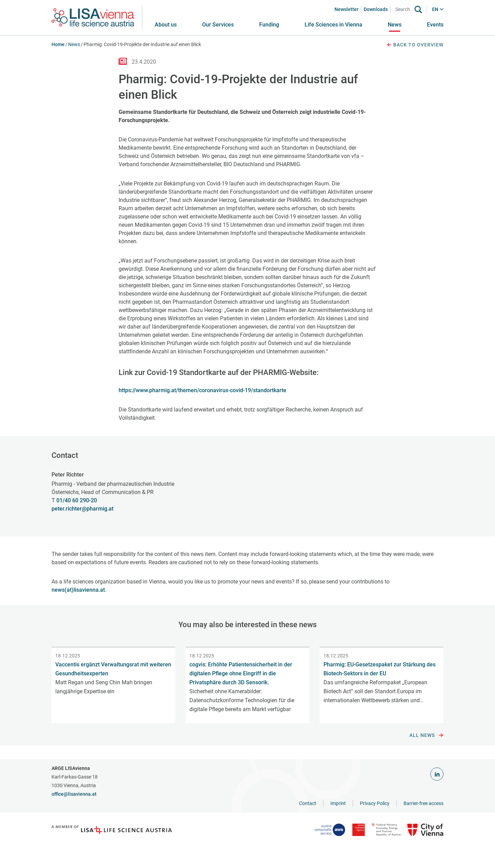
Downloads (376, 9)
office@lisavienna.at (74, 794)
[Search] (403, 9)
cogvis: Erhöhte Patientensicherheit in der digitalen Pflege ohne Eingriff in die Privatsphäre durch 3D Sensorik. (240, 673)
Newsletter (346, 9)
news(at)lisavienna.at (78, 590)
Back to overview (414, 45)
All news (426, 735)
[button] (218, 25)
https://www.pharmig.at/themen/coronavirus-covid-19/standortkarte (202, 390)
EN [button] (435, 9)
